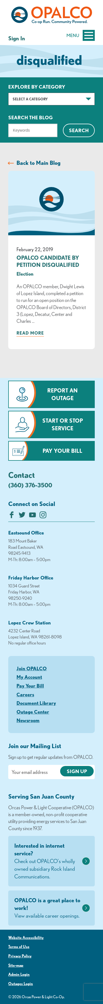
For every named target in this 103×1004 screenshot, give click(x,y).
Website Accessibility (26, 937)
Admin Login (19, 974)
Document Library (36, 703)
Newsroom (28, 720)
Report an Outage (62, 394)
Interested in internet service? (47, 861)
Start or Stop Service (62, 424)
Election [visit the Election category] (25, 273)
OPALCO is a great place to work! (47, 908)
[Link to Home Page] (51, 16)
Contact (21, 474)
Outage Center (32, 711)
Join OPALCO (31, 668)
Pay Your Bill (62, 451)
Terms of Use (18, 946)
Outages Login (20, 984)
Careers (25, 694)
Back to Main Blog (38, 163)
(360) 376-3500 (30, 485)
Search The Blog (30, 117)
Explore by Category (36, 86)
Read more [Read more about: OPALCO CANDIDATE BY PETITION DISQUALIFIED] (30, 332)
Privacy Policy (20, 956)
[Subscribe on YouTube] (32, 516)
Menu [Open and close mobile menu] (80, 35)
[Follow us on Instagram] (43, 516)
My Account (29, 677)
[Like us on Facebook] (11, 516)
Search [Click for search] (79, 130)
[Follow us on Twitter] (22, 516)
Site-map (15, 965)
